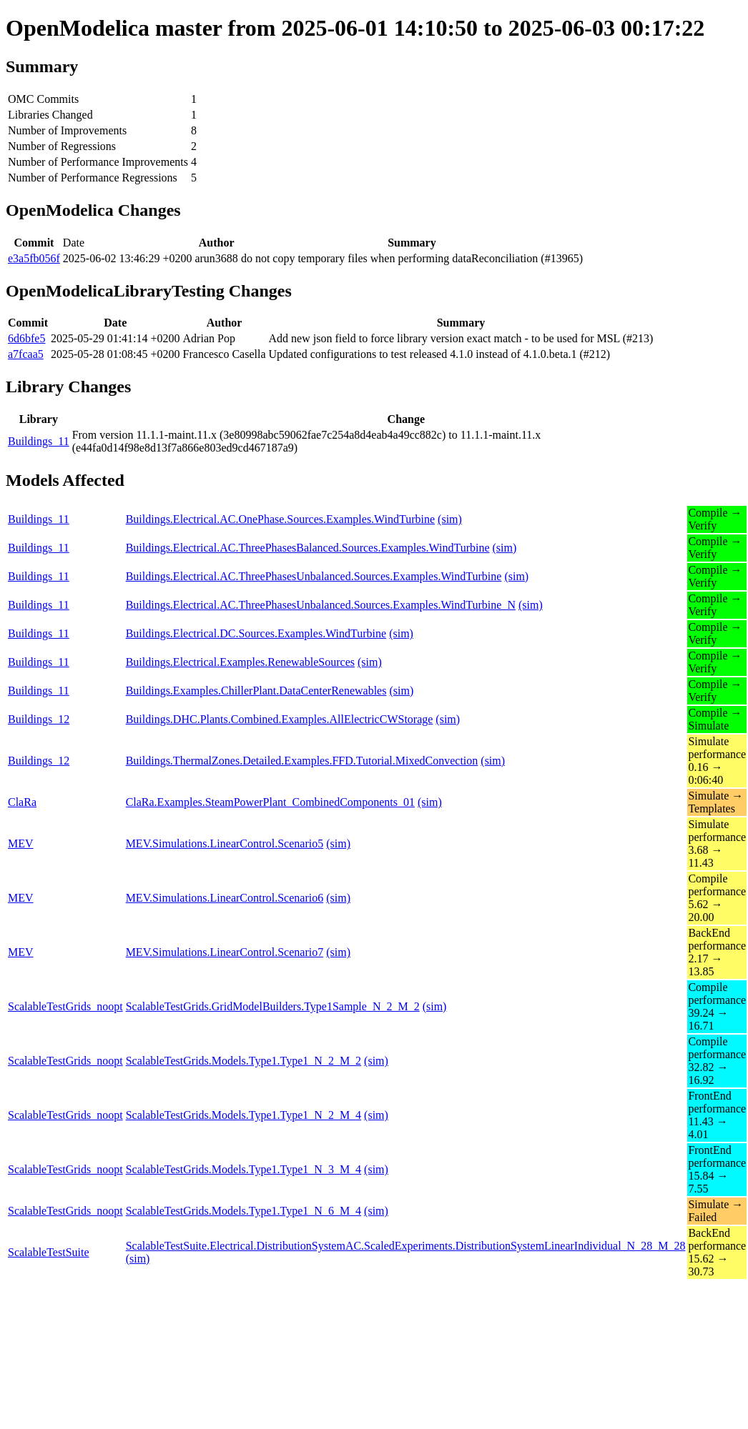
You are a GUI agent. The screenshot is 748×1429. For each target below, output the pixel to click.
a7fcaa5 (26, 354)
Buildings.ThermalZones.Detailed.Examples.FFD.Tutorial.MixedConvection (302, 761)
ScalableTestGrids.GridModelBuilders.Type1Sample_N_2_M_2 (273, 1006)
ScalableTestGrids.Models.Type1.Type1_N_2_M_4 (243, 1115)
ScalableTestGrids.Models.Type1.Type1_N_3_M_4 (243, 1169)
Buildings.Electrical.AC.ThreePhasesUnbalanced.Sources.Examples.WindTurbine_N (321, 605)
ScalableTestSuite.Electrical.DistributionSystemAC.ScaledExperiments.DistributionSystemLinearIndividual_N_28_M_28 (406, 1246)
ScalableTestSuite (48, 1252)
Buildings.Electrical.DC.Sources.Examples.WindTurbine (256, 633)
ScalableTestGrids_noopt (65, 1006)
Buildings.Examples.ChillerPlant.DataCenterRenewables (256, 690)
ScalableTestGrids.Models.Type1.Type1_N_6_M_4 (243, 1211)
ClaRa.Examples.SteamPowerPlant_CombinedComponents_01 (270, 802)
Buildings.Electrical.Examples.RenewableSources (240, 662)
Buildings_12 (38, 719)
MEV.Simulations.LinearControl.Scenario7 (225, 952)
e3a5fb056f (34, 258)
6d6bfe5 (26, 338)
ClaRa (22, 802)
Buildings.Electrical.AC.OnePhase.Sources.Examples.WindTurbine (280, 519)
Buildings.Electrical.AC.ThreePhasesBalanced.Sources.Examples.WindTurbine (308, 548)
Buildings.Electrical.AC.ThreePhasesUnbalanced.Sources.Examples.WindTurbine (314, 576)
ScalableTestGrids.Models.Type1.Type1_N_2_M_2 (243, 1061)
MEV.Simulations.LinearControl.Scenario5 (225, 843)
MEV (21, 843)
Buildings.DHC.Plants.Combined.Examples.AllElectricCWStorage (279, 719)
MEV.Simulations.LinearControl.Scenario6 (225, 898)
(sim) (450, 519)
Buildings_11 (38, 441)
